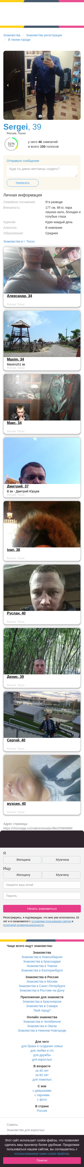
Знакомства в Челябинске (42, 1021)
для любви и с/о (42, 1050)
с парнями (42, 1095)
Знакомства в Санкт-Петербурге (42, 986)
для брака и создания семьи (42, 1046)
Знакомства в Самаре (42, 1006)
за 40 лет (41, 1070)
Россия (42, 1110)
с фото (42, 1099)
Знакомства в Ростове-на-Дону (42, 990)
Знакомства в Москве (41, 981)
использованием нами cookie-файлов (41, 1153)
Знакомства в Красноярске (42, 1001)
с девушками (42, 1090)
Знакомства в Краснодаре (42, 961)
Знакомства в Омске (42, 1026)
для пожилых (41, 1079)
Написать (22, 183)
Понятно (42, 1160)
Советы (12, 1124)
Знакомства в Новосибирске (42, 957)
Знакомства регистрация (44, 35)
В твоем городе (19, 39)
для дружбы (42, 1055)
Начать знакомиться (42, 908)
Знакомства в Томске (42, 966)
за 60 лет (41, 1075)
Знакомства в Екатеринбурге (42, 970)
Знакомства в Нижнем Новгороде (42, 1030)
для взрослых (42, 1059)
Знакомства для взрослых (25, 1130)
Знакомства (11, 35)
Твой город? (42, 1010)
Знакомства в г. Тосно (19, 241)
